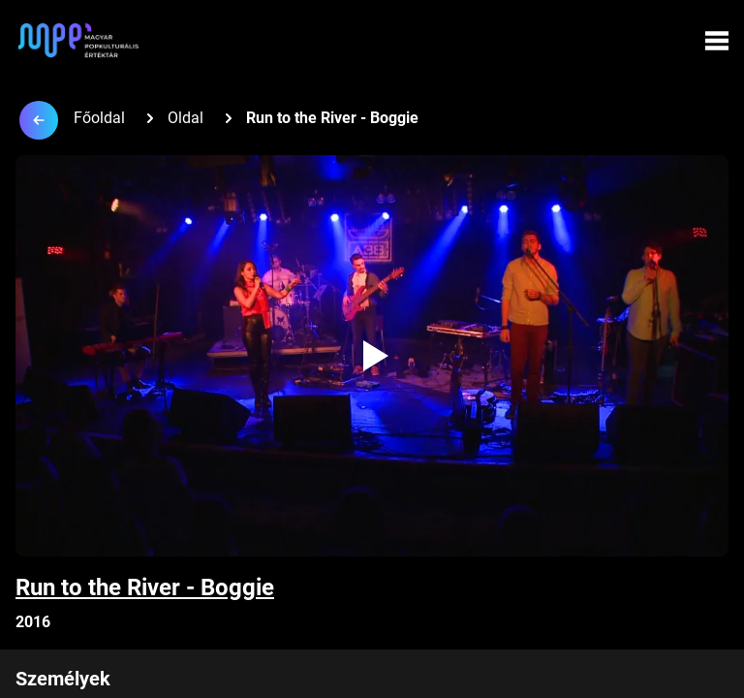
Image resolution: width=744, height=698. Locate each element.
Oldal (185, 118)
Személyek (63, 678)
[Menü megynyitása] (716, 40)
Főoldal (99, 118)
